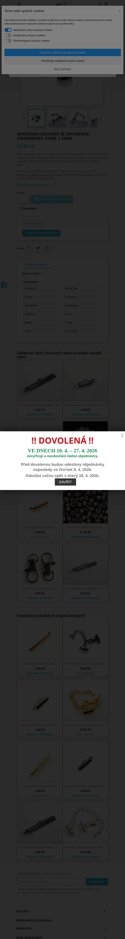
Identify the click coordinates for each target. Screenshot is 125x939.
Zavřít (65, 482)
